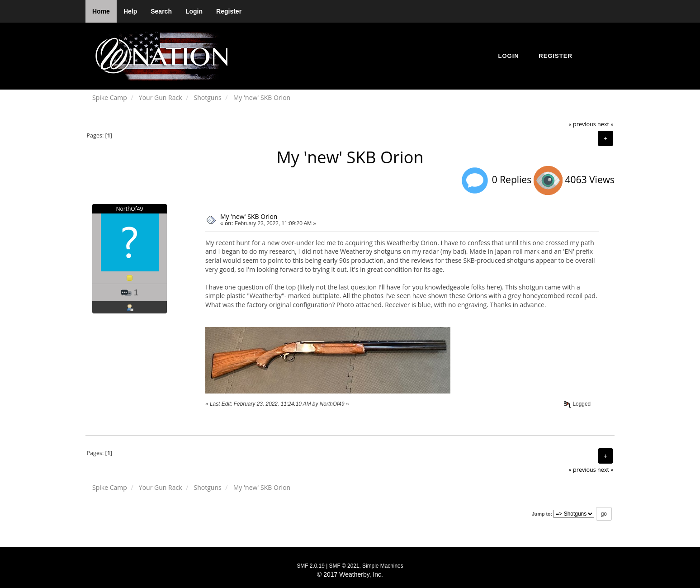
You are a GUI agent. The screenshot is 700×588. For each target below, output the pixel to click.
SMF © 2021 (344, 566)
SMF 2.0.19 (310, 566)
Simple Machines (382, 566)
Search (161, 11)
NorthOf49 (129, 209)
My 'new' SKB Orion (248, 216)
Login (194, 11)
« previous (582, 124)
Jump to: (542, 514)
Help (130, 11)
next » (605, 124)
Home (101, 11)
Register (228, 11)
